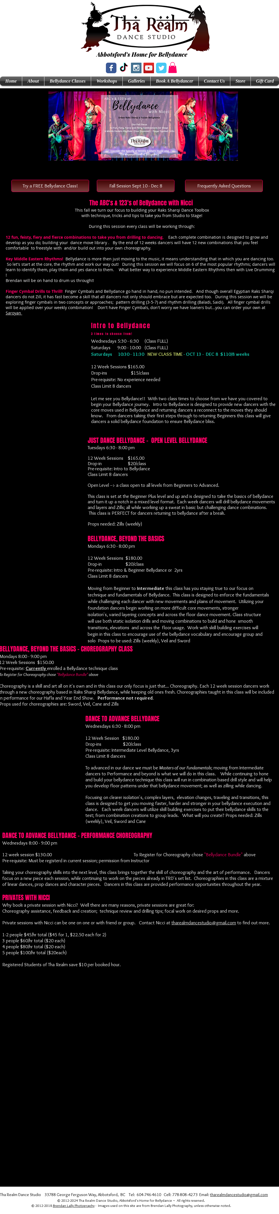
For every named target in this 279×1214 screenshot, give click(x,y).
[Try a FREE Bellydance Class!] (50, 186)
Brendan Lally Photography (74, 1205)
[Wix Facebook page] (111, 68)
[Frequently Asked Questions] (224, 186)
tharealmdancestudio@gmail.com (203, 922)
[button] (172, 67)
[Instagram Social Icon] (136, 68)
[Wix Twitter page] (161, 68)
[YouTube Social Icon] (148, 68)
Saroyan (14, 313)
